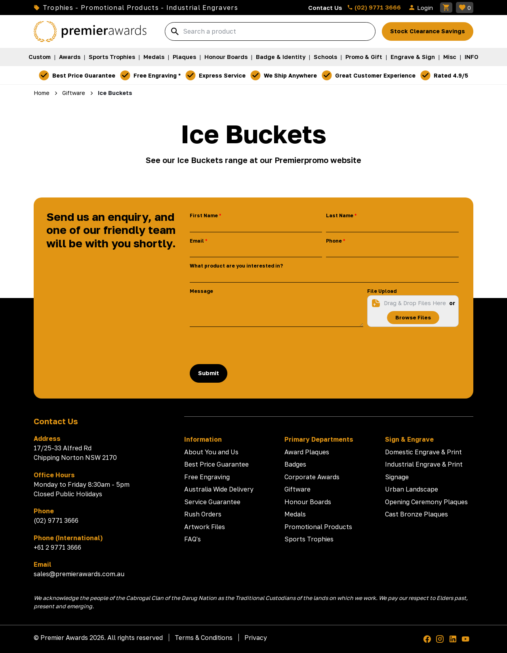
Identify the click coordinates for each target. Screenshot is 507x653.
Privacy (255, 638)
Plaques (184, 56)
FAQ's (192, 539)
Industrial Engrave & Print (424, 464)
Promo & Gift (363, 56)
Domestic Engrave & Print (423, 452)
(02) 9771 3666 (374, 7)
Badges (295, 464)
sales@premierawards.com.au (79, 574)
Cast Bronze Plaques (416, 514)
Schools (325, 56)
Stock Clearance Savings (427, 31)
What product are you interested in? (236, 266)
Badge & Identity (280, 56)
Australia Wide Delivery (219, 489)
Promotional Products (318, 527)
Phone (334, 241)
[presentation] (250, 345)
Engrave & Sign (413, 56)
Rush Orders (202, 514)
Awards (69, 56)
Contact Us (325, 7)
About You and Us (211, 452)
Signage (397, 477)
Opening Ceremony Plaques (426, 502)
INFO (471, 56)
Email (197, 241)
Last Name (339, 215)
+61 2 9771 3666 (57, 547)
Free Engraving (207, 477)
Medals (153, 56)
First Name (204, 215)
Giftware (297, 489)
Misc (449, 56)
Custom (40, 56)
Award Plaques (306, 452)
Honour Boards (226, 56)
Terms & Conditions (204, 638)
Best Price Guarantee (216, 464)
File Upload (381, 291)
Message (201, 291)
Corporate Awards (311, 477)
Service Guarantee (212, 502)
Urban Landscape (411, 489)
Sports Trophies (112, 56)
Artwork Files (204, 527)
